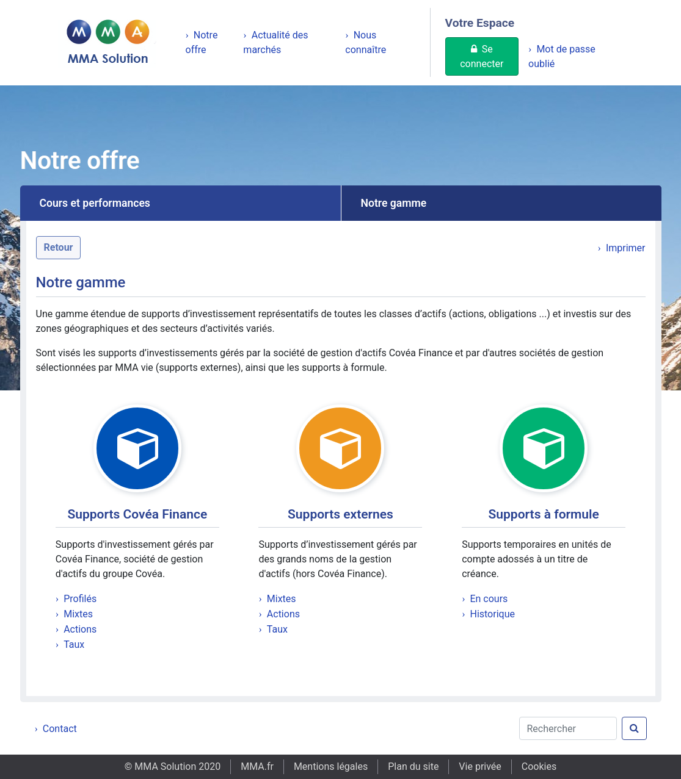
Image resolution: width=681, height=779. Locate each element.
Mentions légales (331, 766)
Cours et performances (95, 203)
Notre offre (202, 42)
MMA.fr (257, 766)
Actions (80, 629)
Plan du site (413, 766)
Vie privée (480, 766)
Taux (74, 644)
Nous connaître (365, 42)
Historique (492, 614)
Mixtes (78, 614)
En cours (489, 599)
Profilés (80, 599)
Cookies (539, 766)
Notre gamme (394, 203)
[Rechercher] (568, 728)
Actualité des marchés (275, 42)
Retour (58, 247)
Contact (60, 728)
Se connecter (481, 56)
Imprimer (626, 248)
